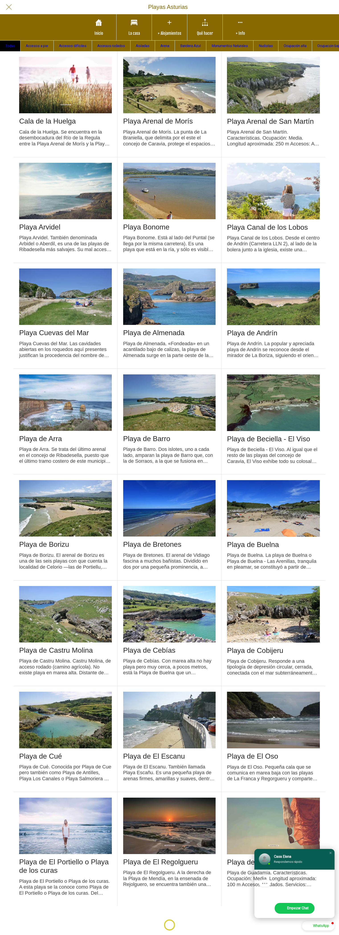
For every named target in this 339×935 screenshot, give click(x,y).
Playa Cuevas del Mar (54, 333)
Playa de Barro (146, 439)
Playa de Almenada (154, 333)
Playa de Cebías (149, 650)
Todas (10, 46)
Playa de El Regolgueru (160, 862)
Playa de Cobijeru (255, 650)
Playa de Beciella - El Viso (268, 439)
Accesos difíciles (72, 46)
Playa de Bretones (152, 544)
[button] (330, 853)
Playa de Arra (40, 439)
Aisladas (142, 46)
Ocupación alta (295, 46)
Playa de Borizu (44, 544)
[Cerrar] (9, 7)
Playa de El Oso (252, 756)
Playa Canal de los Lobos (267, 227)
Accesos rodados (111, 46)
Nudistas (266, 46)
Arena (164, 46)
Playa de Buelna (253, 545)
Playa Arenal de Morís (158, 121)
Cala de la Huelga (47, 121)
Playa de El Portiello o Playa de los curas (64, 866)
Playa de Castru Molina (56, 650)
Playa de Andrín (252, 333)
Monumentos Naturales (230, 46)
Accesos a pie (37, 46)
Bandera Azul (190, 46)
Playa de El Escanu (154, 756)
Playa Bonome (146, 227)
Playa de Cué (40, 756)
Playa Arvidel (39, 227)
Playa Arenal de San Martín (270, 121)
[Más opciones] (240, 27)
